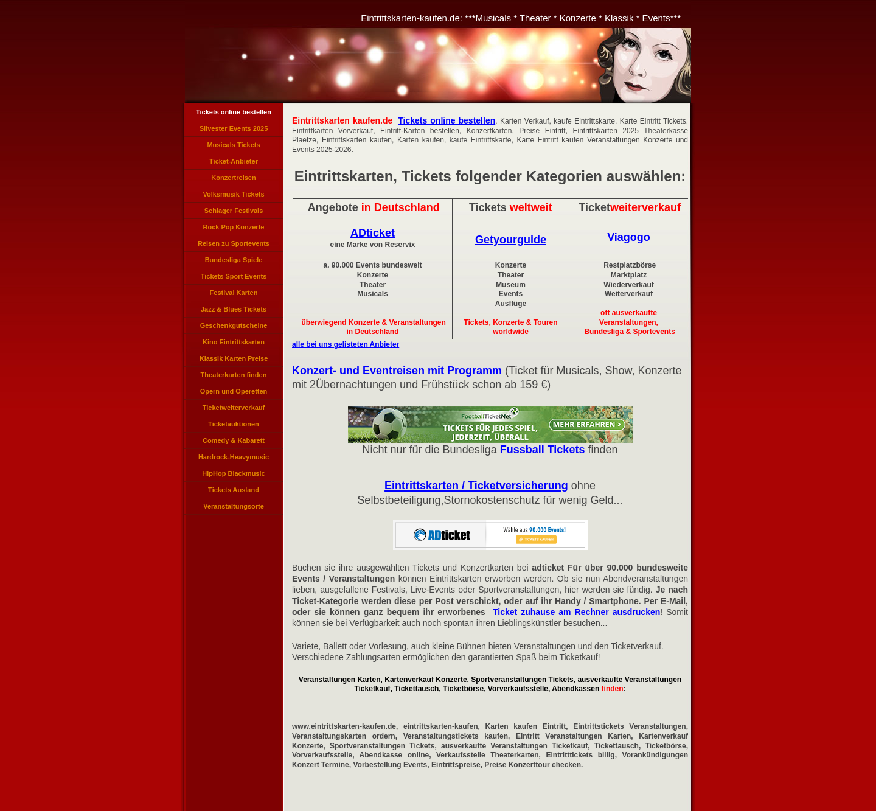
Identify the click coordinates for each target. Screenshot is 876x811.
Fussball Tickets (542, 450)
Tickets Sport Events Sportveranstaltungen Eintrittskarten (233, 279)
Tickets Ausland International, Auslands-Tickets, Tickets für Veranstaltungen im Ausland (234, 492)
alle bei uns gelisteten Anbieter (345, 344)
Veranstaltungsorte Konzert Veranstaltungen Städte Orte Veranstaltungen (233, 509)
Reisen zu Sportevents (233, 243)
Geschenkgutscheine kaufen (234, 328)
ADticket (372, 233)
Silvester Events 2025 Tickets (234, 131)
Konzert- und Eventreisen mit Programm (397, 370)
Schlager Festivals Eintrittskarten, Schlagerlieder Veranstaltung (233, 213)
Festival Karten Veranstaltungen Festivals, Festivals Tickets (233, 295)
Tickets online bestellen (233, 112)
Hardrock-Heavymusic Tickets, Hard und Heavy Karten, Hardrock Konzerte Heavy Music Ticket (234, 459)
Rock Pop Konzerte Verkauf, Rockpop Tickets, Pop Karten (234, 229)
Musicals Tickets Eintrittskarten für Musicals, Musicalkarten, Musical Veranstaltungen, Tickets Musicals (233, 147)
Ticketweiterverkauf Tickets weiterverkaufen (234, 410)
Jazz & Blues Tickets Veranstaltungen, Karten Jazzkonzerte (234, 311)
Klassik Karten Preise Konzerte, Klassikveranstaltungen (233, 361)
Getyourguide (510, 240)
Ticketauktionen (233, 424)
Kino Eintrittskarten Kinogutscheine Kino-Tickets (233, 344)
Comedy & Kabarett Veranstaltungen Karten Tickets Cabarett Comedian (233, 443)
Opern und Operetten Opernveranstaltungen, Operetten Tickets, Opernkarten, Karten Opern (233, 394)
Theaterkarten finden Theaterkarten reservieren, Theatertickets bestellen (233, 377)
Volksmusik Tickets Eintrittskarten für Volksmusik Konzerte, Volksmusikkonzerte (233, 196)
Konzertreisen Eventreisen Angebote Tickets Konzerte (233, 180)
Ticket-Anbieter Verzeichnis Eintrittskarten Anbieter (233, 164)
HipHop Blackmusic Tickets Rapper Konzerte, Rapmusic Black (233, 476)
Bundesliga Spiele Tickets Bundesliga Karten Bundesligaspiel (233, 262)
